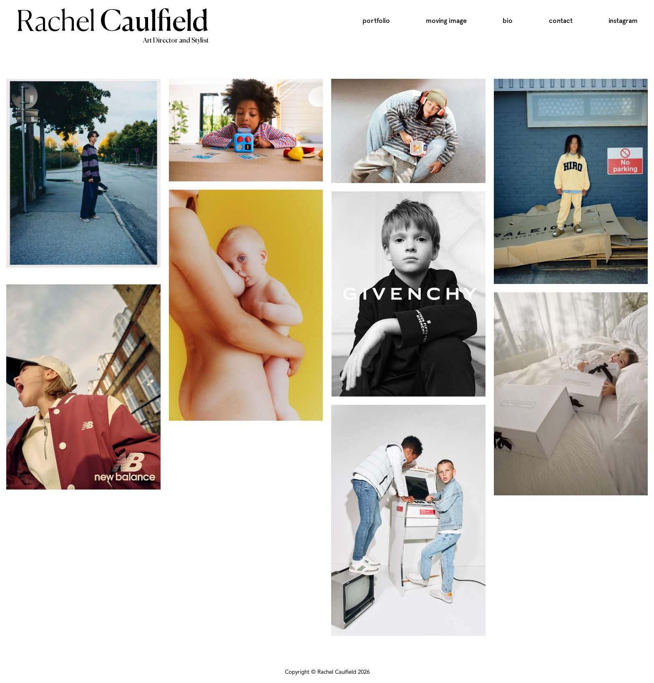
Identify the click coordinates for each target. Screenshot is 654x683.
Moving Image (446, 21)
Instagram (623, 21)
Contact (561, 21)
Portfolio (376, 21)
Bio (508, 21)
